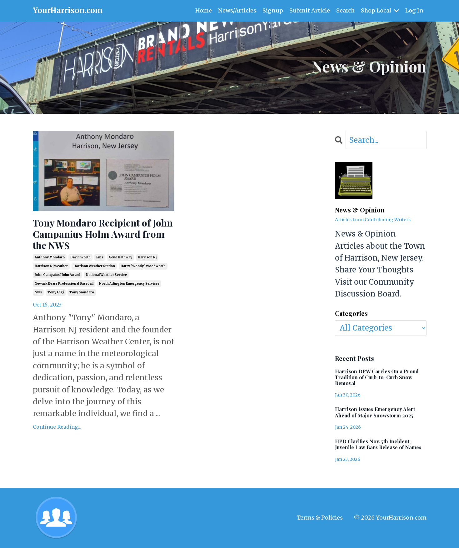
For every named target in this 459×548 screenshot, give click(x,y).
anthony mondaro (50, 257)
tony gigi (55, 292)
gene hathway (120, 257)
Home (203, 10)
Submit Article (309, 10)
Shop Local (380, 10)
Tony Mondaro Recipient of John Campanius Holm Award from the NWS (103, 234)
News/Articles (237, 10)
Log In (414, 10)
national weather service (106, 275)
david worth (80, 257)
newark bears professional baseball (64, 283)
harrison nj (147, 257)
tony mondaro (81, 292)
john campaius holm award (57, 275)
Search (345, 10)
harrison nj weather (51, 266)
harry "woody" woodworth (143, 266)
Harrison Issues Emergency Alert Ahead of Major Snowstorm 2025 (375, 412)
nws (38, 292)
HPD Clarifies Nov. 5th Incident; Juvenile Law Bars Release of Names (378, 444)
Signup (272, 10)
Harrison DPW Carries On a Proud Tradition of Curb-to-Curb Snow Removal (377, 377)
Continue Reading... (57, 427)
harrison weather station (94, 266)
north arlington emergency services (129, 283)
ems (99, 257)
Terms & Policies (320, 517)
